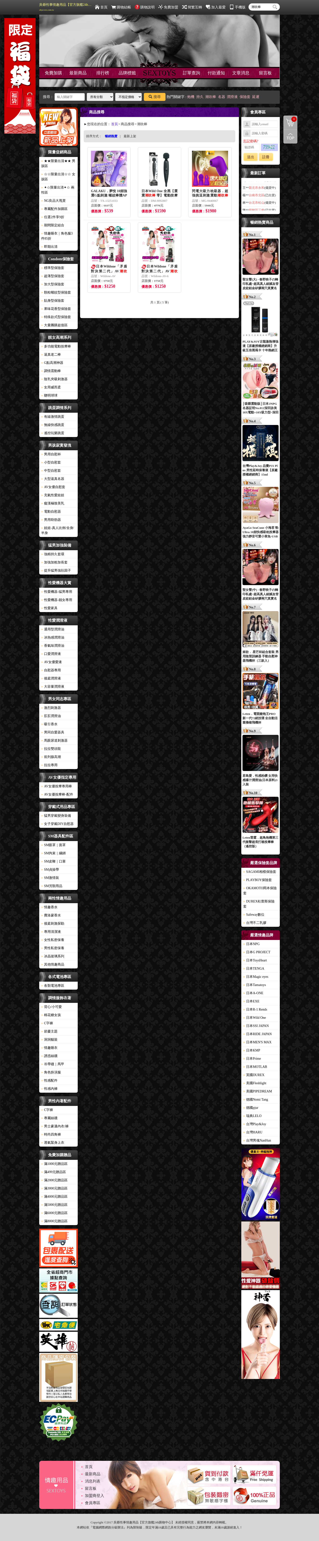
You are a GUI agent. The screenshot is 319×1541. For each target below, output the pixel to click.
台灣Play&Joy (254, 1124)
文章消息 (240, 73)
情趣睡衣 (49, 1048)
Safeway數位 (253, 914)
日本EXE (251, 1001)
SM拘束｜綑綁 (53, 853)
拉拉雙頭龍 (51, 749)
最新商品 (78, 73)
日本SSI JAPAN (256, 1026)
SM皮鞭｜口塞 (53, 861)
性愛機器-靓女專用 (56, 600)
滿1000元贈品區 (54, 1164)
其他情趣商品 (52, 964)
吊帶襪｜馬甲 (52, 1064)
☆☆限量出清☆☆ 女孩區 (58, 176)
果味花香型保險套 (56, 309)
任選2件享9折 (52, 217)
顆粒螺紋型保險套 (56, 292)
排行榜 (102, 73)
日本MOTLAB (255, 1067)
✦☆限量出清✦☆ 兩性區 (57, 190)
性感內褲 (49, 1088)
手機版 (237, 7)
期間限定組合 (52, 225)
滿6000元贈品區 (54, 1213)
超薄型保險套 (52, 276)
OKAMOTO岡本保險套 (260, 890)
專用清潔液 (51, 932)
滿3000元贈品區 (54, 1188)
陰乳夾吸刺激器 (54, 379)
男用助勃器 (51, 520)
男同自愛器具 (52, 732)
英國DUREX (253, 1075)
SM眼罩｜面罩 (53, 845)
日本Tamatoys (254, 985)
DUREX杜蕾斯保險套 (258, 904)
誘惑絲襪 (49, 1056)
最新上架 (130, 136)
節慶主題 (49, 1031)
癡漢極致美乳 (52, 503)
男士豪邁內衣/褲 (55, 1126)
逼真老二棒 (51, 354)
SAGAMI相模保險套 (259, 872)
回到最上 (290, 136)
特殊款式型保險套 (56, 317)
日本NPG (251, 944)
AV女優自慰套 (53, 487)
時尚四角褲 (51, 1134)
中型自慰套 (51, 470)
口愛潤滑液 (51, 654)
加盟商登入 (94, 1496)
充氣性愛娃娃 (52, 495)
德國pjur (250, 1108)
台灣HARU (252, 1132)
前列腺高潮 (51, 757)
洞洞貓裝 (49, 1039)
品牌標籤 (127, 73)
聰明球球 (49, 395)
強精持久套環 (52, 554)
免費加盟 (168, 7)
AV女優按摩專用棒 (56, 786)
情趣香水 (49, 907)
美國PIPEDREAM (257, 1091)
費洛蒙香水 (51, 915)
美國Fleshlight (254, 1083)
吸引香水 (49, 724)
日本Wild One (254, 1017)
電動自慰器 (51, 511)
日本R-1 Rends (255, 1009)
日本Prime (252, 1058)
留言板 (265, 73)
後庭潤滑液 (51, 678)
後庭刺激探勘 (52, 923)
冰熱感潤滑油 (52, 637)
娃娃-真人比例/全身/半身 (57, 530)
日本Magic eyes (255, 977)
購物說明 (145, 7)
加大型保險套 (52, 284)
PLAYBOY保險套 (257, 880)
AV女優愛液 (51, 662)
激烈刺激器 (51, 708)
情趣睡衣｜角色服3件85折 (57, 236)
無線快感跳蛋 (52, 425)
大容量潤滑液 (52, 686)
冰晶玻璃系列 (52, 956)
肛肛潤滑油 (51, 716)
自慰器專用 (51, 670)
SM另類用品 (51, 886)
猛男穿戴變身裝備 (56, 815)
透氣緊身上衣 (52, 1142)
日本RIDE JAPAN (257, 1034)
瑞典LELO (252, 1116)
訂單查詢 (191, 73)
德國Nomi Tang (255, 1099)
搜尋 (155, 97)
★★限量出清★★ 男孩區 (58, 163)
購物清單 (290, 119)
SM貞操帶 (50, 869)
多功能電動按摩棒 (56, 346)
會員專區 (92, 1503)
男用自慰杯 (51, 454)
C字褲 (47, 1023)
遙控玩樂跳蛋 (52, 433)
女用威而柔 (51, 387)
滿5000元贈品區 (54, 1205)
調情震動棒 (51, 371)
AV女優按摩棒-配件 (57, 794)
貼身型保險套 (52, 300)
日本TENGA (253, 968)
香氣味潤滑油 (52, 645)
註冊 (265, 157)
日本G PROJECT (256, 952)
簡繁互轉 (192, 7)
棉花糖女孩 (51, 1015)
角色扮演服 (51, 1072)
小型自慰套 (51, 462)
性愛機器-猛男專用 (56, 592)
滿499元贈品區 (53, 1172)
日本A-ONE (253, 993)
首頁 (101, 7)
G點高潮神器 (52, 363)
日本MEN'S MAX (257, 1042)
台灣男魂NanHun (257, 1140)
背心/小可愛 (51, 1007)
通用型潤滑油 (52, 629)
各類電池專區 (52, 985)
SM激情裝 (50, 878)
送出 (250, 157)
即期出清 (49, 246)
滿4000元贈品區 (54, 1196)
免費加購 (53, 73)
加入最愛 (216, 7)
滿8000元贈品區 (54, 1221)
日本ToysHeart (255, 960)
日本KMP (251, 1050)
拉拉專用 (49, 765)
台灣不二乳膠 (254, 923)
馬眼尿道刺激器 (54, 740)
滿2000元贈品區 (54, 1180)
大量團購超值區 (54, 325)
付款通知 (216, 73)
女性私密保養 (52, 940)
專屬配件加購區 (54, 209)
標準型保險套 (52, 268)
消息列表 (92, 1481)
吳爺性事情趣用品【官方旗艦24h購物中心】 (65, 7)
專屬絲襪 (49, 1118)
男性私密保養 (52, 948)
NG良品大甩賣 (53, 200)
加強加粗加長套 (54, 562)
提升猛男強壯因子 (56, 570)
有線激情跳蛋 (52, 416)
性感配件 (49, 1080)
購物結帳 (121, 7)
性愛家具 (49, 608)
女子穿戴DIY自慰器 (57, 824)
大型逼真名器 (52, 479)
